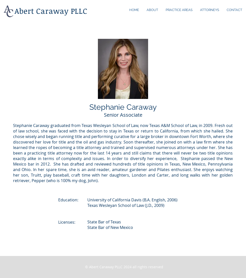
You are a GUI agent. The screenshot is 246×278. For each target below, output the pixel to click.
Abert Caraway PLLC (51, 11)
